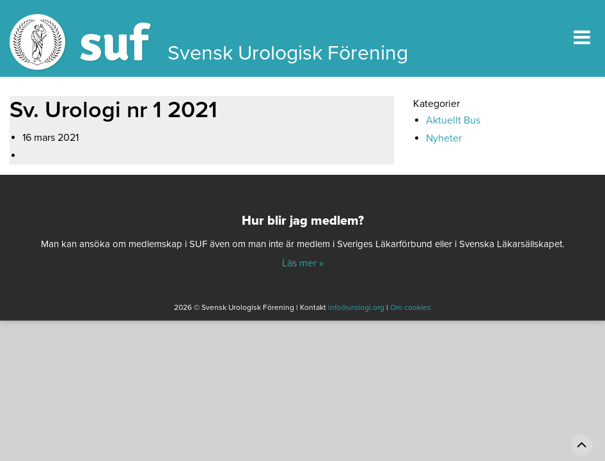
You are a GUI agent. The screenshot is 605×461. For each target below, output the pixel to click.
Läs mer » (303, 263)
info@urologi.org (356, 307)
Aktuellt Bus (453, 120)
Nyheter (444, 138)
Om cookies (410, 307)
